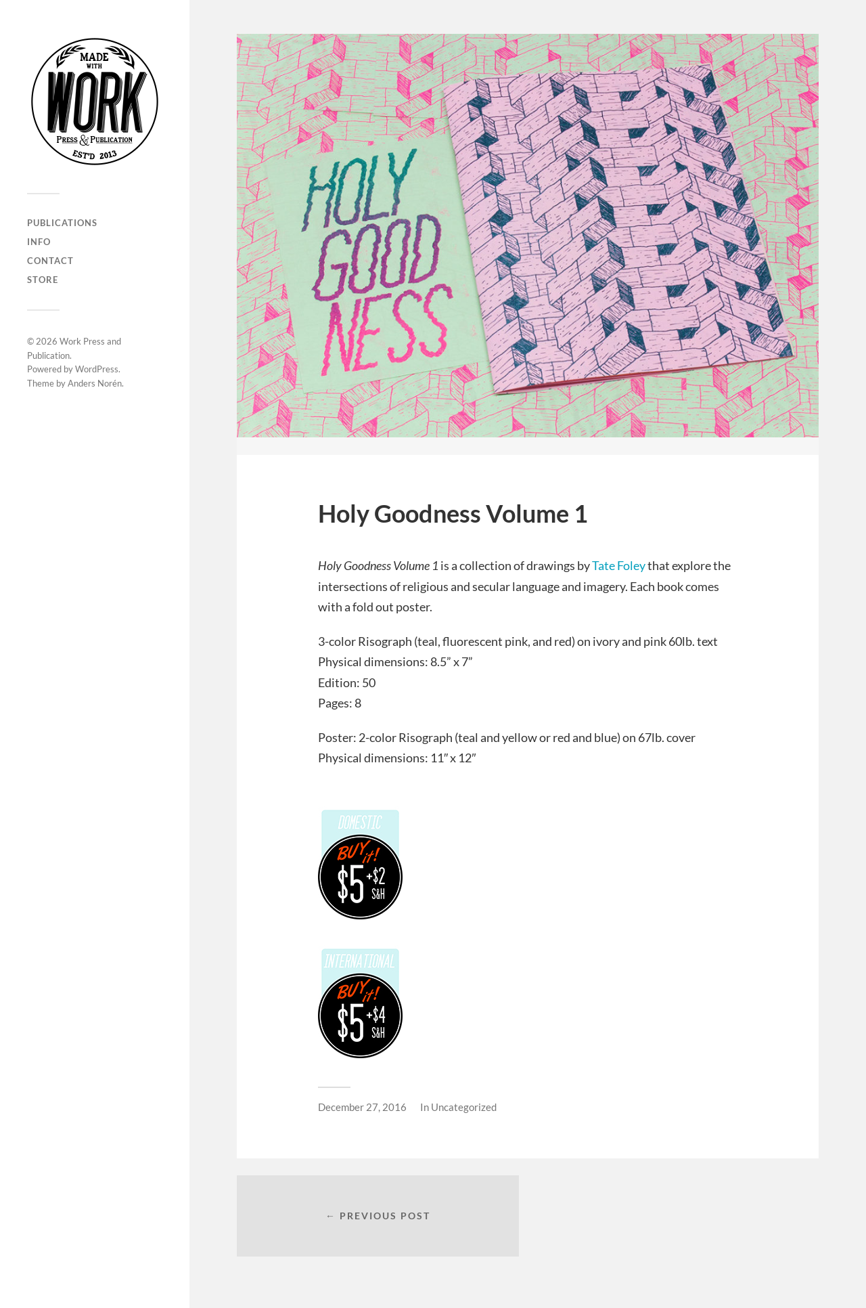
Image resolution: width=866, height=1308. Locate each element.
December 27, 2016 (362, 1107)
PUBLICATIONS (62, 222)
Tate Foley (618, 565)
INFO (39, 241)
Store (42, 279)
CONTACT (50, 260)
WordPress (96, 369)
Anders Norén (95, 383)
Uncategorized (464, 1107)
